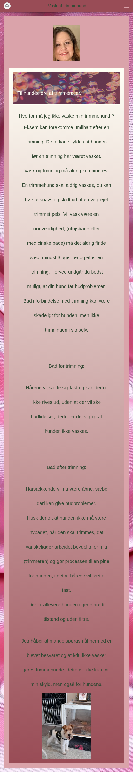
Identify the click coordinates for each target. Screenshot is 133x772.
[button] (126, 6)
